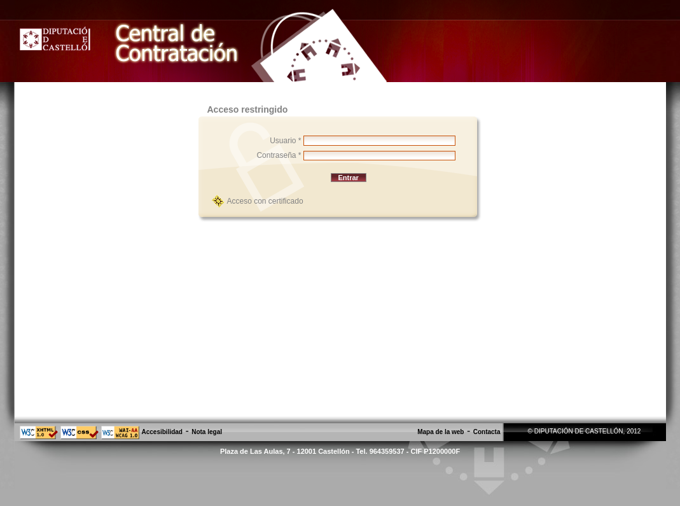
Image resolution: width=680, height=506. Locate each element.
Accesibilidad (162, 431)
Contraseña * (278, 155)
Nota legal (206, 431)
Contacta (487, 431)
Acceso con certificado (265, 201)
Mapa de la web (440, 431)
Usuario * (285, 140)
